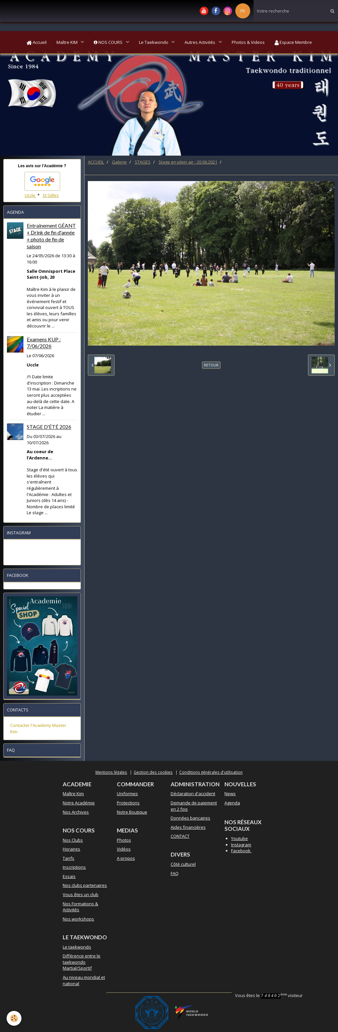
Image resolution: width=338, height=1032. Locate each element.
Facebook (241, 851)
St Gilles (51, 195)
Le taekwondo (77, 947)
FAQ (175, 873)
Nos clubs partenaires (85, 885)
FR (242, 11)
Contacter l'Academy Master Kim (38, 728)
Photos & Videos (248, 42)
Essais (69, 876)
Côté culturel (183, 864)
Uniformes (127, 794)
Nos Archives (76, 812)
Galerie (119, 162)
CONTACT (180, 836)
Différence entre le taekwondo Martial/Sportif (81, 962)
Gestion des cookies (153, 772)
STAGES (143, 162)
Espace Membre (293, 42)
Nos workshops (78, 919)
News (230, 794)
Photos (124, 840)
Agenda (232, 803)
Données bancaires (190, 818)
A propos (126, 858)
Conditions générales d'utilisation (211, 772)
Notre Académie (79, 803)
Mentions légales (111, 772)
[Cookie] (14, 1018)
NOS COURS (108, 42)
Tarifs (68, 858)
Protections (128, 803)
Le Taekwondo (154, 42)
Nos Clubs (73, 840)
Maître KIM (67, 42)
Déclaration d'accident (193, 794)
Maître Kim (73, 794)
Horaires (71, 849)
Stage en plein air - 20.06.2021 (187, 162)
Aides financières (188, 827)
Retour (211, 364)
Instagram (241, 845)
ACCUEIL (96, 162)
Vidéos (124, 849)
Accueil (36, 42)
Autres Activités (200, 42)
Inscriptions (74, 867)
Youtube (239, 838)
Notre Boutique (132, 812)
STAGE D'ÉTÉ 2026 (49, 427)
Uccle (30, 195)
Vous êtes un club (80, 894)
